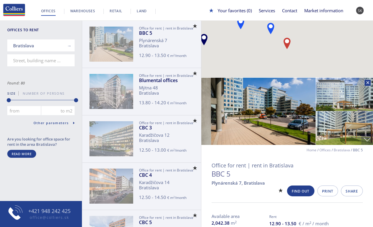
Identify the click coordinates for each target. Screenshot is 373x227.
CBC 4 (145, 175)
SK (360, 10)
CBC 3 (145, 127)
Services (267, 10)
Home (311, 150)
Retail (116, 10)
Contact (289, 10)
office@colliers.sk (49, 217)
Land (142, 10)
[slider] (9, 100)
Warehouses (82, 10)
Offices (48, 10)
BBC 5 (145, 33)
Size (11, 93)
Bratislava (342, 150)
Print (327, 191)
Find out (300, 191)
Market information (323, 10)
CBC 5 (145, 222)
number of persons (42, 93)
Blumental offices (158, 80)
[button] (203, 39)
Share (352, 191)
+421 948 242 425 (49, 210)
